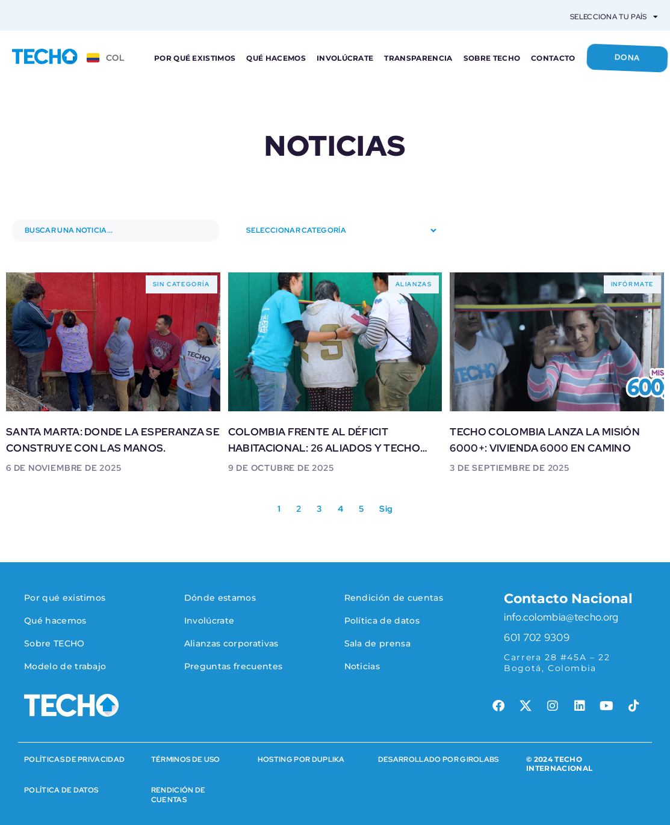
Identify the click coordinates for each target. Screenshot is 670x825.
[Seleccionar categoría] (334, 230)
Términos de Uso (185, 759)
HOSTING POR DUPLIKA (301, 759)
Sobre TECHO (492, 58)
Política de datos (61, 790)
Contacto (553, 58)
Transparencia (418, 58)
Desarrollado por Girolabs (438, 759)
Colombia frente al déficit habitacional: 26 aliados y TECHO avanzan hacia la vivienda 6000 (324, 448)
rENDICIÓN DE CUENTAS (178, 795)
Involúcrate (345, 58)
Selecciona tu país (614, 16)
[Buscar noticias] (115, 230)
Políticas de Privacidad (74, 759)
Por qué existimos (194, 58)
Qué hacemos (276, 58)
